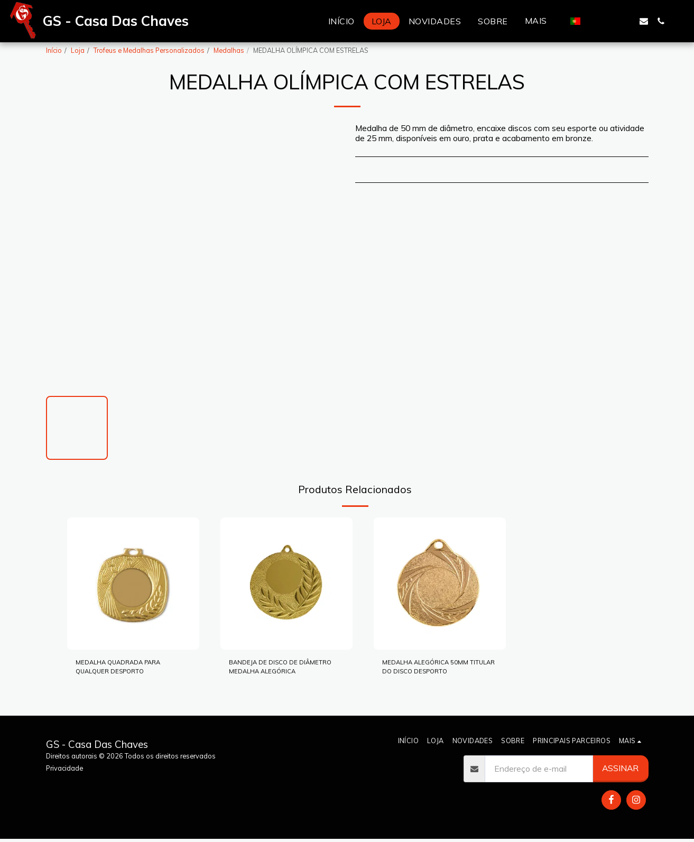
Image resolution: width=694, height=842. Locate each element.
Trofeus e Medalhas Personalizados (149, 50)
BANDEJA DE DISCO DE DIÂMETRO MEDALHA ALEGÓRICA (275, 671)
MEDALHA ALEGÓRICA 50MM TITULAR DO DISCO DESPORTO (434, 671)
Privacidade (64, 768)
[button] (593, 21)
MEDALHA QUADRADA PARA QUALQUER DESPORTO (122, 671)
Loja (78, 50)
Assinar (620, 768)
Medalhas (229, 50)
